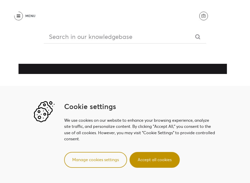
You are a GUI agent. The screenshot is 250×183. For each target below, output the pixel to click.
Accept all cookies (155, 159)
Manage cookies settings (95, 159)
